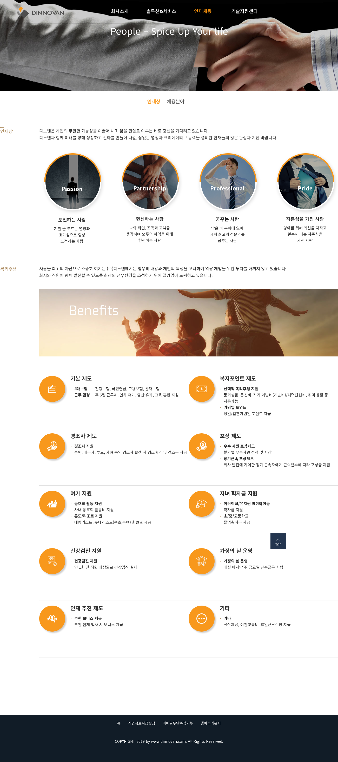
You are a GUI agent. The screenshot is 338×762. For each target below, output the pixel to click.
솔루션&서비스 (161, 11)
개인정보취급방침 (141, 723)
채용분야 (175, 101)
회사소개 (120, 11)
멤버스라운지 (211, 723)
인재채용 (203, 11)
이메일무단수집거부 (178, 723)
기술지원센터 (244, 11)
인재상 (153, 101)
